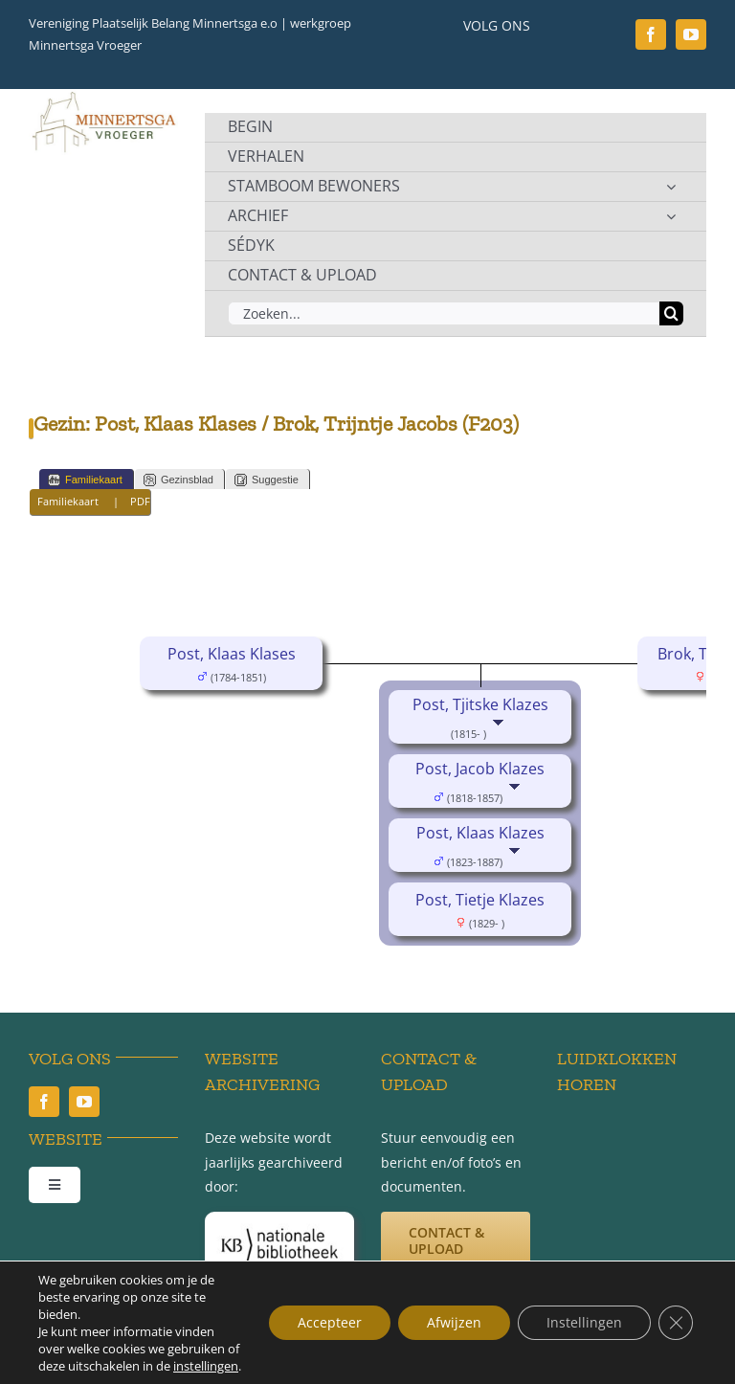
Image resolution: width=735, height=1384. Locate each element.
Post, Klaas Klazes (480, 832)
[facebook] (650, 34)
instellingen (205, 1365)
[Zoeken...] (443, 313)
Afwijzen (454, 1322)
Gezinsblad (178, 480)
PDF (140, 501)
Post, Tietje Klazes (480, 899)
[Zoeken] (671, 313)
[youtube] (691, 34)
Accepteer (330, 1322)
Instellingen (584, 1322)
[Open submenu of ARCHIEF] (670, 216)
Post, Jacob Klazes (480, 768)
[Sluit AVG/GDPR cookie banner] (675, 1323)
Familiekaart (85, 480)
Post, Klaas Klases (231, 653)
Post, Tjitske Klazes (480, 704)
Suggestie (266, 480)
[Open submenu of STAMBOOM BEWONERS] (670, 186)
